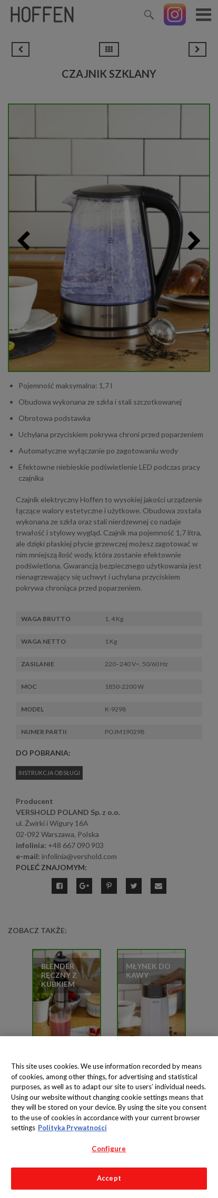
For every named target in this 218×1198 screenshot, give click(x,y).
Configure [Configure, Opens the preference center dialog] (109, 1148)
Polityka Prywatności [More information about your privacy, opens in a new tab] (72, 1127)
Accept (109, 1178)
